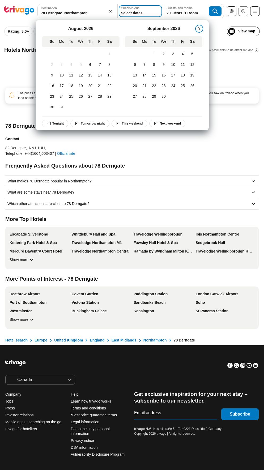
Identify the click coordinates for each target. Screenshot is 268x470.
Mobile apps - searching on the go (33, 422)
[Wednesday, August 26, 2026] (81, 96)
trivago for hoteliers (21, 429)
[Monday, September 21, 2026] (145, 86)
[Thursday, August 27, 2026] (91, 96)
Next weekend (167, 123)
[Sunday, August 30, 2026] (52, 107)
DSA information (84, 447)
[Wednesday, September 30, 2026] (164, 96)
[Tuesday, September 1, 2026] (154, 54)
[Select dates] (132, 11)
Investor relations (19, 415)
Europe (41, 340)
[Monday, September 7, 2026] (145, 65)
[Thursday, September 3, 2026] (173, 54)
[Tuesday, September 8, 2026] (154, 65)
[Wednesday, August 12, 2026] (81, 75)
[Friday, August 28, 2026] (100, 96)
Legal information (85, 422)
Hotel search (16, 340)
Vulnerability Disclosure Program (98, 454)
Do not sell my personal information (90, 431)
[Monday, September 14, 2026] (145, 75)
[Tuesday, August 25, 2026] (71, 96)
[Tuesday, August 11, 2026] (71, 75)
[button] (72, 11)
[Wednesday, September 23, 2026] (164, 86)
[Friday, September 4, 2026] (183, 54)
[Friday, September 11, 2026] (183, 65)
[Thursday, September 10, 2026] (173, 65)
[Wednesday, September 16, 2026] (164, 75)
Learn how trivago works (91, 401)
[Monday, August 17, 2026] (62, 86)
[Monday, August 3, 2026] (62, 65)
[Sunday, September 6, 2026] (135, 65)
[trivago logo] (19, 11)
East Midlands (124, 340)
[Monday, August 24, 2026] (62, 96)
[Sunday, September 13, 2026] (135, 75)
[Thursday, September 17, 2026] (173, 75)
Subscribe (240, 414)
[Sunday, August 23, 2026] (52, 96)
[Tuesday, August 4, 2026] (71, 65)
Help (75, 394)
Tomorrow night (90, 123)
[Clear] (100, 11)
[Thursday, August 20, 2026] (91, 86)
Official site (66, 153)
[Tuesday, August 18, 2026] (71, 86)
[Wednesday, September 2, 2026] (164, 54)
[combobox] (72, 11)
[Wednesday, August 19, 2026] (81, 86)
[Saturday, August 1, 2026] (110, 54)
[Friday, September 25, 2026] (183, 86)
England (97, 340)
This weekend (130, 123)
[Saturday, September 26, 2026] (193, 86)
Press (10, 408)
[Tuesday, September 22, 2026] (154, 86)
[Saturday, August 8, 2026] (110, 65)
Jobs (9, 401)
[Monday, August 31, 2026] (62, 107)
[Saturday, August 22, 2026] (110, 86)
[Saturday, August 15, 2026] (110, 75)
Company (13, 394)
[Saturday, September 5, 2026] (193, 54)
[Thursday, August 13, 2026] (91, 75)
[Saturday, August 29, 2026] (110, 96)
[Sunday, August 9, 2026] (52, 75)
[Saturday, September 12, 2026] (193, 65)
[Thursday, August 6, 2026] (91, 65)
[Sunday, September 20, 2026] (135, 86)
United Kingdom (68, 340)
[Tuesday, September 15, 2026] (154, 75)
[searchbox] (72, 13)
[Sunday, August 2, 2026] (52, 65)
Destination (49, 8)
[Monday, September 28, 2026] (145, 96)
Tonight (55, 123)
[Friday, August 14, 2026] (100, 75)
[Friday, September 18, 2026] (183, 75)
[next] (200, 28)
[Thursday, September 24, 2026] (173, 86)
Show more (22, 260)
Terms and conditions (88, 408)
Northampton (155, 340)
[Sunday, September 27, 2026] (135, 96)
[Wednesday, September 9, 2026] (164, 65)
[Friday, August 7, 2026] (100, 65)
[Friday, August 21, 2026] (100, 86)
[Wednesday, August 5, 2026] (81, 65)
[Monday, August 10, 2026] (62, 75)
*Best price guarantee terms (94, 415)
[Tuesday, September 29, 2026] (154, 96)
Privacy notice (82, 440)
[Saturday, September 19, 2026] (193, 75)
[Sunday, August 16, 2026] (52, 86)
